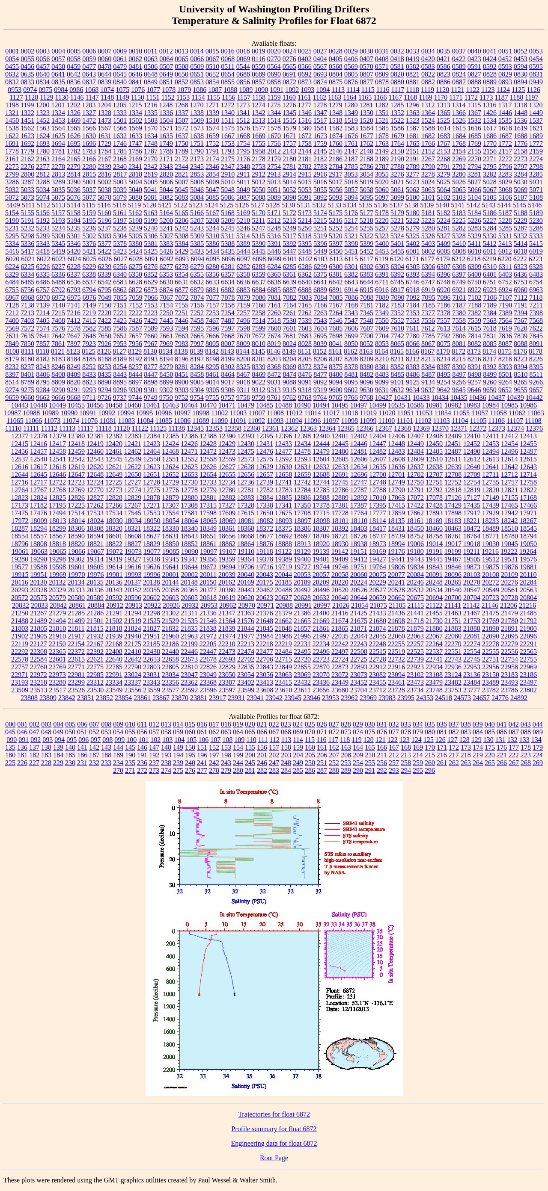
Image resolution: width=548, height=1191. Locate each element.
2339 (104, 166)
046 (22, 732)
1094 (323, 89)
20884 (95, 605)
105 (191, 739)
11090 (219, 420)
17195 (57, 505)
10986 (528, 405)
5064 (443, 189)
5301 (73, 235)
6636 (243, 282)
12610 (434, 459)
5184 (474, 212)
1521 (382, 120)
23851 (85, 697)
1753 (228, 143)
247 (274, 762)
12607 (377, 459)
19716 (264, 566)
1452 (43, 120)
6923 (490, 289)
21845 (264, 628)
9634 (413, 389)
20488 (283, 590)
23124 (453, 674)
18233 (490, 520)
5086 (228, 197)
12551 (170, 459)
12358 (232, 428)
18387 (321, 528)
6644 (366, 282)
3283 (505, 174)
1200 (42, 105)
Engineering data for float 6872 (274, 1143)
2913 (274, 174)
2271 (490, 159)
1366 (459, 112)
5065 (459, 189)
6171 (412, 259)
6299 (320, 266)
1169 (425, 97)
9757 (228, 397)
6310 (490, 266)
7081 (274, 297)
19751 (358, 566)
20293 (19, 590)
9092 (320, 382)
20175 (264, 582)
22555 (490, 651)
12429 (226, 443)
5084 (197, 197)
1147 (91, 97)
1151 (152, 97)
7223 (151, 312)
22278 (490, 643)
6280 (212, 266)
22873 (339, 667)
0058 (73, 58)
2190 (397, 159)
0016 (228, 51)
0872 (289, 82)
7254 (228, 312)
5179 (397, 212)
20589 (95, 597)
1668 (243, 135)
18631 (170, 536)
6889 (320, 289)
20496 (321, 590)
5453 (382, 251)
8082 (474, 343)
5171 (274, 212)
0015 (212, 51)
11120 (121, 428)
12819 (471, 490)
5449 (320, 251)
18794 (528, 536)
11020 (386, 413)
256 (382, 762)
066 (262, 732)
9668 (73, 397)
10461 (151, 405)
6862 (120, 289)
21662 (283, 620)
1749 (166, 143)
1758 (305, 143)
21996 (302, 636)
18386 (302, 528)
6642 (335, 282)
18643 (189, 536)
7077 (213, 297)
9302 (166, 389)
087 (514, 732)
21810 (57, 628)
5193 (58, 220)
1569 (135, 128)
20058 (339, 574)
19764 (377, 566)
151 (202, 747)
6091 (151, 259)
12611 (452, 459)
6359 (258, 274)
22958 (509, 667)
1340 (228, 112)
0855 (228, 82)
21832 (170, 628)
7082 (290, 297)
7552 (397, 320)
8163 (366, 351)
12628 (245, 466)
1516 (305, 120)
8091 (536, 343)
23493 (509, 682)
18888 (283, 543)
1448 (520, 112)
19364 (245, 559)
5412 (490, 243)
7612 (428, 328)
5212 (274, 220)
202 (274, 755)
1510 (212, 120)
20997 (322, 605)
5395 (305, 243)
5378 (120, 243)
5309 (197, 235)
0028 (335, 51)
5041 (151, 189)
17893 (434, 513)
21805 (38, 628)
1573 (197, 128)
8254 (120, 366)
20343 (113, 590)
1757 (289, 143)
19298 (57, 559)
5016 (320, 182)
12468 (170, 451)
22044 (358, 636)
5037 (89, 189)
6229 (89, 266)
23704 (358, 690)
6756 (27, 289)
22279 (509, 643)
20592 (113, 597)
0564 (274, 66)
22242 (339, 643)
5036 (73, 189)
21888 (471, 628)
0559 (258, 66)
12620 (95, 466)
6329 (12, 274)
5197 (120, 220)
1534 (490, 120)
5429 (181, 251)
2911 (243, 174)
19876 (509, 566)
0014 (197, 51)
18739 (396, 536)
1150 (137, 97)
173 (466, 747)
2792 (459, 166)
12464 (151, 451)
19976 (95, 574)
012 (154, 724)
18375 (283, 528)
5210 (243, 220)
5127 (257, 205)
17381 (339, 505)
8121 (58, 351)
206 (322, 755)
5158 (73, 212)
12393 (245, 436)
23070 (321, 674)
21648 (264, 620)
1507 (181, 120)
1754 (243, 143)
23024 (132, 674)
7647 (73, 336)
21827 (151, 628)
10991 (87, 413)
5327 (443, 235)
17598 (208, 513)
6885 (274, 289)
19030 (490, 543)
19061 (20, 551)
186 (82, 755)
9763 (305, 397)
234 (118, 762)
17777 (377, 513)
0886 (443, 82)
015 (190, 724)
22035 (339, 636)
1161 (304, 97)
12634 (358, 466)
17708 (302, 513)
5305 (135, 235)
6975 (74, 297)
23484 (471, 682)
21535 (189, 620)
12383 (132, 436)
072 (334, 732)
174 (478, 747)
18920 (321, 543)
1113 (338, 89)
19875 (490, 566)
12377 (19, 436)
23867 (161, 697)
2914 (289, 174)
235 (130, 762)
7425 (120, 320)
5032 (12, 189)
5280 (428, 228)
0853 (197, 82)
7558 (459, 320)
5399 (366, 243)
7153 (151, 305)
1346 (305, 112)
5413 (505, 243)
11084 (145, 420)
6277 (166, 266)
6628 (135, 282)
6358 (243, 274)
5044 (166, 189)
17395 (377, 505)
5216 (335, 220)
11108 (533, 420)
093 (47, 739)
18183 (452, 520)
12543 (95, 459)
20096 (453, 574)
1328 (104, 112)
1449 (536, 112)
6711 (381, 282)
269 (538, 762)
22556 (509, 651)
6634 (228, 282)
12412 (509, 436)
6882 (228, 289)
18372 (264, 528)
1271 (212, 105)
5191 (27, 220)
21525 (151, 620)
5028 (490, 182)
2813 (58, 174)
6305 (413, 266)
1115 (368, 89)
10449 (57, 405)
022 (274, 724)
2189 (382, 159)
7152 (135, 305)
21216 (527, 605)
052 (94, 732)
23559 (151, 690)
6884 (258, 289)
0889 (490, 82)
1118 (412, 89)
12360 (251, 428)
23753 (453, 690)
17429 (453, 505)
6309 (474, 266)
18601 (113, 536)
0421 (443, 58)
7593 (166, 328)
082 (454, 732)
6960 (520, 289)
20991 (303, 605)
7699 (351, 336)
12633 (339, 466)
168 (406, 747)
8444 (135, 374)
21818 (113, 628)
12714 (528, 474)
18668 (245, 536)
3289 (58, 182)
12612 (471, 459)
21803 (19, 628)
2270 (474, 159)
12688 (321, 474)
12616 (19, 466)
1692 (27, 143)
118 (345, 739)
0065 (181, 58)
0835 (58, 82)
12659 (302, 474)
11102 (423, 420)
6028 (136, 259)
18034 (133, 520)
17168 (528, 497)
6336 (58, 274)
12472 (208, 451)
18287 (19, 528)
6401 (490, 274)
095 (71, 739)
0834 (43, 82)
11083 (126, 420)
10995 (144, 413)
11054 (442, 413)
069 (298, 732)
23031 (151, 674)
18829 (151, 543)
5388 (228, 243)
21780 (509, 620)
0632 (12, 74)
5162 (135, 212)
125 (428, 739)
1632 (120, 135)
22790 (132, 667)
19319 (113, 559)
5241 (166, 228)
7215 (58, 312)
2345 (197, 166)
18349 (208, 528)
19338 (151, 559)
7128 (12, 305)
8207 (335, 359)
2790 (428, 166)
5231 (12, 228)
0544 (243, 66)
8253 (104, 366)
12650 (132, 474)
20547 (471, 590)
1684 (459, 135)
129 (476, 739)
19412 (358, 559)
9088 (289, 382)
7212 (12, 312)
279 (226, 770)
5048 (228, 189)
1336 (166, 112)
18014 (76, 520)
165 (370, 747)
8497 (459, 374)
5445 (258, 251)
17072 (415, 497)
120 (368, 739)
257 (394, 762)
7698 (335, 336)
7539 (305, 320)
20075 (377, 574)
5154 (12, 212)
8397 (12, 374)
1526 (459, 120)
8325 (243, 366)
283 (274, 770)
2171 (166, 159)
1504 (166, 120)
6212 (458, 259)
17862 (415, 513)
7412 (73, 320)
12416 (38, 443)
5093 (335, 197)
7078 (228, 297)
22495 (302, 651)
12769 (76, 490)
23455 (377, 682)
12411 (490, 436)
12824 (38, 497)
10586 (415, 405)
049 (58, 732)
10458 (113, 405)
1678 (382, 135)
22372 (76, 651)
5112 (43, 205)
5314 (243, 235)
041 (502, 724)
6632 (197, 282)
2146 (335, 151)
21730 (434, 620)
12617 (38, 466)
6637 (258, 282)
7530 (289, 320)
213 (406, 755)
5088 (258, 197)
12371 (459, 428)
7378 (443, 312)
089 (538, 732)
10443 (19, 405)
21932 (95, 636)
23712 (377, 690)
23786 (509, 690)
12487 (453, 451)
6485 (27, 282)
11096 (312, 420)
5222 (413, 220)
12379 (57, 436)
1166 (380, 97)
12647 (76, 474)
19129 (302, 551)
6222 (520, 259)
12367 (383, 428)
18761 (453, 536)
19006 (415, 543)
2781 (289, 166)
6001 (413, 251)
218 (466, 755)
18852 (189, 543)
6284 (274, 266)
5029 (505, 182)
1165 (365, 97)
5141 (458, 205)
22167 (95, 643)
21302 (170, 613)
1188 (516, 97)
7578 (73, 328)
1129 (46, 97)
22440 (170, 651)
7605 (335, 328)
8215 (459, 359)
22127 (38, 643)
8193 (151, 359)
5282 (459, 228)
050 (70, 732)
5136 (380, 205)
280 (238, 770)
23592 (189, 690)
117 (333, 739)
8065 (397, 343)
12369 (421, 428)
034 (418, 724)
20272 (490, 582)
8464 (228, 374)
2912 (258, 174)
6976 (89, 297)
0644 (104, 74)
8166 (412, 351)
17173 (19, 505)
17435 (471, 505)
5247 (258, 228)
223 (526, 755)
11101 (404, 420)
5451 (351, 251)
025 (310, 724)
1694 (58, 143)
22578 (19, 659)
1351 (382, 112)
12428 (208, 443)
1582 (335, 128)
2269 (459, 159)
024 (298, 724)
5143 (488, 205)
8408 (58, 374)
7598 (243, 328)
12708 (453, 474)
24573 (462, 697)
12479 (321, 451)
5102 (443, 197)
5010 (228, 182)
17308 (189, 505)
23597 (226, 690)
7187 (459, 305)
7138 (27, 305)
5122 (180, 205)
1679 (397, 135)
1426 (490, 112)
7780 (413, 336)
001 (22, 724)
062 (214, 732)
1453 (58, 120)
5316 (274, 235)
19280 (19, 559)
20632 (321, 597)
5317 (289, 235)
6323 (520, 266)
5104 (474, 197)
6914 (351, 289)
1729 (104, 143)
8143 (227, 351)
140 (70, 747)
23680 (339, 690)
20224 (358, 582)
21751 (453, 620)
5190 (12, 220)
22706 (264, 659)
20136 (113, 582)
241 (202, 762)
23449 (339, 682)
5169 (243, 212)
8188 (104, 359)
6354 (181, 274)
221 (502, 755)
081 (442, 732)
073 (346, 732)
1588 (428, 128)
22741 (434, 659)
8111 (27, 351)
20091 (434, 574)
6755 (12, 289)
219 (478, 755)
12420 (113, 443)
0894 (520, 82)
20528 (396, 590)
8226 (536, 359)
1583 (351, 128)
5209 (228, 220)
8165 (397, 351)
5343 (43, 243)
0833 (27, 82)
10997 (182, 413)
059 (178, 732)
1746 (120, 143)
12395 (264, 436)
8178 (535, 351)
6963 (536, 289)
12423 (151, 443)
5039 (120, 189)
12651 (151, 474)
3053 (351, 174)
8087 (505, 343)
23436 (321, 682)
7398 (536, 312)
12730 (189, 482)
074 (358, 732)
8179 (12, 359)
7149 (89, 305)
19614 (113, 566)
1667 (228, 135)
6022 (43, 259)
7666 (212, 336)
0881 (413, 82)
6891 (335, 289)
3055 (382, 174)
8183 (58, 359)
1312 (428, 105)
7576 (58, 328)
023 (286, 724)
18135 (396, 520)
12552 (189, 459)
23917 (217, 697)
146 (142, 747)
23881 (198, 697)
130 (488, 739)
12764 (19, 490)
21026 (340, 605)
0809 (382, 74)
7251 (181, 312)
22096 (528, 636)
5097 (382, 197)
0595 (536, 66)
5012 (258, 182)
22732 (396, 659)
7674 (274, 336)
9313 (274, 389)
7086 (351, 297)
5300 (58, 235)
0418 (397, 58)
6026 (105, 259)
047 (34, 732)
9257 (474, 382)
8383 (413, 366)
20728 (509, 597)
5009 (212, 182)
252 (334, 762)
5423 (120, 251)
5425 (151, 251)
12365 (345, 428)
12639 (453, 466)
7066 (151, 297)
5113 (58, 205)
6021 (28, 259)
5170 (258, 212)
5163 (151, 212)
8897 (135, 382)
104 (179, 739)
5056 (335, 189)
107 (215, 739)
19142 (339, 551)
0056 (43, 58)
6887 (289, 289)
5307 (166, 235)
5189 (536, 212)
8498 (474, 374)
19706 (245, 566)
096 (83, 739)
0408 (382, 58)
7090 (398, 297)
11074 (71, 420)
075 (370, 732)
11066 (33, 420)
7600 (274, 328)
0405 (335, 58)
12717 (38, 482)
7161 (274, 305)
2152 (428, 151)
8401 (27, 374)
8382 (397, 366)
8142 (212, 351)
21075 (378, 605)
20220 (339, 582)
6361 (289, 274)
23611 (302, 690)
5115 (88, 205)
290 (358, 770)
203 (286, 755)
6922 (474, 289)
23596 (208, 690)
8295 (212, 366)
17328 (245, 505)
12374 (515, 428)
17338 (264, 505)
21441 (415, 613)
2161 (12, 159)
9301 (151, 389)
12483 (396, 451)
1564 (58, 128)
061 (202, 732)
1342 (258, 112)
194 (178, 755)
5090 (289, 197)
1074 (107, 89)
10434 (440, 397)
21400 (321, 613)
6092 (166, 259)
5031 (536, 182)
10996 (163, 413)
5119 (134, 205)
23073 (358, 674)
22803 (151, 667)
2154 (459, 151)
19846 (453, 566)
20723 (490, 597)
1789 (181, 151)
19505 (471, 559)
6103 (321, 259)
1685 (474, 135)
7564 (505, 320)
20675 (415, 597)
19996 (152, 574)
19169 (377, 551)
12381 (95, 436)
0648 (151, 74)
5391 (274, 243)
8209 (366, 359)
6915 (366, 289)
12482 (377, 451)
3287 (27, 182)
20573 (38, 597)
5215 (320, 220)
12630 (283, 466)
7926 (104, 343)
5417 (27, 251)
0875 (335, 82)
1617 (490, 128)
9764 (320, 397)
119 (356, 739)
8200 (243, 359)
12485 (434, 451)
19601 (76, 566)
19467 (453, 559)
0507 (166, 66)
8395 (536, 366)
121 (380, 739)
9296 (120, 389)
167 (394, 747)
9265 (520, 382)
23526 (76, 690)
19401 (321, 559)
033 (406, 724)
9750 (166, 397)
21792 (528, 620)
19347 (189, 559)
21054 (359, 605)
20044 (283, 574)
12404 (377, 436)
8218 (505, 359)
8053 (382, 343)
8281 (181, 366)
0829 (505, 74)
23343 (151, 682)
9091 (305, 382)
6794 (89, 289)
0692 (305, 74)
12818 (453, 490)
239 (178, 762)
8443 (120, 374)
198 (226, 755)
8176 (520, 351)
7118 (535, 297)
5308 (181, 235)
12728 (151, 482)
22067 (434, 636)
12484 (415, 451)
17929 (490, 513)
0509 (197, 66)
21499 (76, 620)
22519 (396, 651)
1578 (274, 128)
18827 (132, 543)
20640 (339, 597)
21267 (38, 613)
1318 (520, 105)
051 (82, 732)
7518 (274, 320)
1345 (289, 112)
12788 (377, 490)
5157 (58, 212)
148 (166, 747)
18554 (19, 536)
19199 (453, 551)
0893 (505, 82)
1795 (243, 151)
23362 (189, 682)
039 (478, 724)
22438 (151, 651)
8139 (196, 351)
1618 (505, 128)
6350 (135, 274)
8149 (289, 351)
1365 (443, 112)
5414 (520, 243)
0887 (459, 82)
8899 (166, 382)
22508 (358, 651)
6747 (428, 282)
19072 (114, 551)
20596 (132, 597)
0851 (166, 82)
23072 (339, 674)
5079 (120, 197)
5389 (243, 243)
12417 (57, 443)
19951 (39, 574)
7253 (212, 312)
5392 (289, 243)
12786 (339, 490)
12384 (151, 436)
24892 (518, 697)
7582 (89, 328)
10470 (208, 405)
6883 (243, 289)
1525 (443, 120)
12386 (189, 436)
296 (430, 770)
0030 (366, 51)
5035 (58, 189)
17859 (396, 513)
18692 (283, 536)
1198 (12, 105)
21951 (151, 636)
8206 (320, 359)
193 (166, 755)
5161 (120, 212)
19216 (490, 551)
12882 (226, 497)
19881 (528, 566)
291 (370, 770)
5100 (413, 197)
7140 (58, 305)
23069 (302, 674)
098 (107, 739)
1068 (91, 89)
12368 (402, 428)
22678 (208, 659)
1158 (258, 97)
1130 (61, 97)
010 (130, 724)
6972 (59, 297)
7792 (443, 336)
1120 (442, 89)
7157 (212, 305)
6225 (27, 266)
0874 (320, 82)
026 (322, 724)
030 (370, 724)
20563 (528, 590)
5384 (181, 243)
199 (238, 755)
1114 (353, 89)
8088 (520, 343)
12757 (509, 482)
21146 (490, 605)
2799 (12, 174)
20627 (283, 597)
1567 (104, 128)
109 (239, 739)
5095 (366, 197)
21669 (321, 620)
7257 (243, 312)
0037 (459, 51)
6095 (213, 259)
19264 (527, 551)
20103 (471, 574)
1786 (135, 151)
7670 (243, 336)
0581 (397, 66)
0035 (443, 51)
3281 (474, 174)
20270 (471, 582)
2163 (43, 159)
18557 (38, 536)
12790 (396, 490)
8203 (274, 359)
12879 (170, 497)
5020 (382, 182)
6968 (28, 297)
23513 (38, 690)
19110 (246, 551)
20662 (396, 597)
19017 (453, 543)
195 (190, 755)
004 (58, 724)
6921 (459, 289)
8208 (351, 359)
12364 (327, 428)
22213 (245, 643)
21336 (208, 613)
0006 (89, 51)
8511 (535, 374)
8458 (197, 374)
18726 (358, 536)
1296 (412, 105)
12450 (434, 443)
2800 (27, 174)
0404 (320, 58)
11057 (479, 413)
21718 (415, 620)
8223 (520, 359)
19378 (264, 559)
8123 (73, 351)
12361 (270, 428)
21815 (95, 628)
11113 (67, 428)
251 (322, 762)
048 (46, 732)
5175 (335, 212)
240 (190, 762)
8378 (351, 366)
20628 (302, 597)
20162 (226, 582)
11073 (52, 420)
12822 (528, 490)
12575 (264, 459)
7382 (474, 312)
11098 (349, 420)
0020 (274, 51)
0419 (413, 58)
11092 (256, 420)
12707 (434, 474)
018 (226, 724)
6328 (536, 266)
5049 (243, 189)
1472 (89, 120)
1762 (366, 143)
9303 (181, 389)
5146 (535, 205)
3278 (428, 174)
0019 (258, 51)
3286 (12, 182)
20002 (189, 574)
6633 (212, 282)
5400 (382, 243)
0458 (58, 66)
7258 (258, 312)
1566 (89, 128)
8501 (505, 374)
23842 (66, 697)
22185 (151, 643)
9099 (382, 382)
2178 (258, 159)
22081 (471, 636)
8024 (289, 343)
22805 (170, 667)
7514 (258, 320)
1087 (215, 89)
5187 (505, 212)
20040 (245, 574)
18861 (208, 543)
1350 (366, 112)
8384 (428, 366)
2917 (335, 174)
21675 (358, 620)
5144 (504, 205)
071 (322, 732)
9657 (536, 389)
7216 (73, 312)
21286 (95, 613)
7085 (336, 297)
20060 (358, 574)
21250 (19, 613)
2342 (151, 166)
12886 (302, 497)
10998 (200, 413)
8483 (382, 374)
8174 (489, 351)
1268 (181, 105)
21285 (76, 613)
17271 (151, 505)
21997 (321, 636)
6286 (305, 266)
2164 (58, 159)
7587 (135, 328)
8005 (212, 343)
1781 (58, 151)
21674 (339, 620)
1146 (76, 97)
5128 (273, 205)
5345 (58, 243)
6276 (151, 266)
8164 (381, 351)
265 (490, 762)
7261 (289, 312)
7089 (382, 297)
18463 (453, 528)
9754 (197, 397)
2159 (536, 151)
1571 (166, 128)
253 (346, 762)
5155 (27, 212)
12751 (434, 482)
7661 (166, 336)
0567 (320, 66)
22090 (490, 636)
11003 (238, 413)
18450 (415, 528)
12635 (377, 466)
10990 (68, 413)
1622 (12, 135)
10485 (264, 405)
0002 (27, 51)
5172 (289, 212)
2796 (505, 166)
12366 (364, 428)
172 (454, 747)
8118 (42, 351)
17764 (358, 513)
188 (106, 755)
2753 (258, 166)
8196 (181, 359)
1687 (505, 135)
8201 (258, 359)
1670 (274, 135)
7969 (166, 343)
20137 (132, 582)
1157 (243, 97)
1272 (227, 105)
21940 (132, 636)
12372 (477, 428)
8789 (27, 382)
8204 (289, 359)
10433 (421, 397)
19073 (133, 551)
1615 (459, 128)
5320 (335, 235)
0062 (135, 58)
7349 (382, 312)
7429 (151, 320)
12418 (76, 443)
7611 (412, 328)
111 (263, 739)
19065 (57, 551)
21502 (113, 620)
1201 (58, 105)
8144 (243, 351)
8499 (490, 374)
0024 (289, 51)
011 (142, 724)
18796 (19, 543)
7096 (444, 297)
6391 (382, 274)
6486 (43, 282)
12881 (208, 497)
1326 (73, 112)
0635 (27, 74)
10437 (496, 397)
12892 (358, 497)
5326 (428, 235)
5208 (212, 220)
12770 (95, 490)
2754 (274, 166)
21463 (453, 613)
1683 (443, 135)
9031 (274, 382)
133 (524, 739)
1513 (258, 120)
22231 (302, 643)
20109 (509, 574)
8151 (304, 351)
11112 (49, 428)
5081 (151, 197)
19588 (38, 566)
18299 (57, 528)
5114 (73, 205)
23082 (377, 674)
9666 (58, 397)
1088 (230, 89)
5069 (520, 189)
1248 (166, 105)
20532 (415, 590)
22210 (226, 643)
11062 (517, 413)
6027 (120, 259)
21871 (358, 628)
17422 (415, 505)
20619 (226, 597)
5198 (135, 220)
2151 (413, 151)
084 (478, 732)
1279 (335, 105)
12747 (358, 482)
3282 (490, 174)
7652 (120, 336)
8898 (151, 382)
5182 (443, 212)
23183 (509, 674)
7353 (413, 312)
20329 (57, 590)
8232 (12, 366)
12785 (321, 490)
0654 (228, 74)
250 (310, 762)
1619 (520, 128)
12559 (226, 459)
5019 (366, 182)
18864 (245, 543)
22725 (358, 659)
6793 (73, 289)
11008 (275, 413)
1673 (320, 135)
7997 (197, 343)
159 (298, 747)
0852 (181, 82)
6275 (135, 266)
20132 (57, 582)
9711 (88, 397)
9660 (27, 397)
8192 (135, 359)
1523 (413, 120)
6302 (366, 266)
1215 (135, 105)
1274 (258, 105)
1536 (520, 120)
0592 (490, 66)
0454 (536, 58)
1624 (43, 135)
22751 (490, 659)
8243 (43, 366)
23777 (471, 690)
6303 (382, 266)
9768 (366, 397)
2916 (320, 174)
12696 (358, 474)
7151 (120, 305)
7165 (305, 305)
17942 (509, 513)
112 (274, 739)
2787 (382, 166)
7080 (259, 297)
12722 (57, 482)
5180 (413, 212)
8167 (428, 351)
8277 (151, 366)
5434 (212, 251)
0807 (366, 74)
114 (298, 739)
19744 (321, 566)
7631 (12, 336)
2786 (366, 166)
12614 (509, 459)
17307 (170, 505)
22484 (283, 651)
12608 (396, 459)
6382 (351, 274)
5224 (443, 220)
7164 (289, 305)
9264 (505, 382)
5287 (520, 228)
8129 (135, 351)
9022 (258, 382)
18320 (113, 528)
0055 (27, 58)
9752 (181, 397)
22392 (95, 651)
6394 (428, 274)
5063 (428, 189)
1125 (518, 89)
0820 (397, 74)
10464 (189, 405)
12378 (38, 436)
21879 (415, 628)
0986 (76, 89)
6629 (151, 282)
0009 (120, 51)
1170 (440, 97)
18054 (170, 520)
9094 (335, 382)
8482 (366, 374)
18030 (114, 520)
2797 (520, 166)
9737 (120, 397)
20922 (152, 605)
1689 (536, 135)
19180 (415, 551)
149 (178, 747)
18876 (264, 543)
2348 (243, 166)
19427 (377, 559)
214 (418, 755)
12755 (490, 482)
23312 (95, 682)
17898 (453, 513)
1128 (31, 97)
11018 (349, 413)
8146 (273, 351)
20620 (245, 597)
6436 (520, 274)
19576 (528, 559)
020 (250, 724)
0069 (243, 58)
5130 (288, 205)
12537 (19, 459)
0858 (274, 82)
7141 (73, 305)
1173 (486, 97)
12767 (38, 490)
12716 (19, 482)
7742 (397, 336)
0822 (428, 74)
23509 (19, 690)
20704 (471, 597)
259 (418, 762)
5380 (135, 243)
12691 (339, 474)
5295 (12, 235)
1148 (107, 97)
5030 (520, 182)
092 (35, 739)
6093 (182, 259)
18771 (490, 536)
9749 (151, 397)
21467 (471, 613)
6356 (212, 274)
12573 (245, 459)
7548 (366, 320)
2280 (89, 166)
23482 (453, 682)
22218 (264, 643)
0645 (120, 74)
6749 (459, 282)
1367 (474, 112)
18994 (396, 543)
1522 (397, 120)
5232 (27, 228)
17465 (509, 505)
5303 (104, 235)
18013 (57, 520)
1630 (89, 135)
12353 (214, 428)
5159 (89, 212)
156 (262, 747)
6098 (259, 259)
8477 (320, 374)
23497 (528, 682)
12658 (283, 474)
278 (214, 770)
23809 (48, 697)
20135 (95, 582)
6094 (197, 259)
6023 (59, 259)
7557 (443, 320)
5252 (335, 228)
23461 (396, 682)
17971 (528, 513)
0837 (89, 82)
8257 (135, 366)
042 (514, 724)
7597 (228, 328)
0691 (289, 74)
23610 (283, 690)
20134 (76, 582)
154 (238, 747)
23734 (415, 690)
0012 (166, 51)
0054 (12, 58)
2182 (320, 159)
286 (310, 770)
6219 (489, 259)
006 (82, 724)
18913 (302, 543)
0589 (459, 66)
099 (119, 739)
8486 (413, 374)
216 (442, 755)
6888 (305, 289)
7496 (243, 320)
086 (502, 732)
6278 (181, 266)
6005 (443, 251)
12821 (509, 490)
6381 (335, 274)
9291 (73, 389)
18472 (471, 528)
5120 (149, 205)
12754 (471, 482)
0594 (520, 66)
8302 (228, 366)
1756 (274, 143)
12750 (415, 482)
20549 (490, 590)
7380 (459, 312)
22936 (453, 667)
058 (166, 732)
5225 (459, 220)
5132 (319, 205)
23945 (292, 697)
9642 (443, 389)
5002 (104, 182)
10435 (459, 397)
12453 (490, 443)
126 (440, 739)
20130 (38, 582)
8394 (520, 366)
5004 (135, 182)
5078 (104, 197)
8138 (181, 351)
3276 (397, 174)
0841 (135, 82)
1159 (273, 97)
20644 (358, 597)
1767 (443, 143)
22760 (38, 667)
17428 (434, 505)
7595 (197, 328)
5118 (119, 205)
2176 (243, 159)
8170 (443, 351)
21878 (396, 628)
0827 (474, 74)
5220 (382, 220)
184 (58, 755)
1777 (536, 143)
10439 (515, 397)
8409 (73, 374)
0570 (366, 66)
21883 (453, 628)
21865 (339, 628)
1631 (104, 135)
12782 (264, 490)
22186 (170, 643)
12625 (189, 466)
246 (262, 762)
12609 (415, 459)
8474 (289, 374)
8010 (258, 343)
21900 (528, 628)
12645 (38, 474)
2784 (335, 166)
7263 (320, 312)
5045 (181, 189)
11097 (330, 420)
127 (452, 739)
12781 (245, 490)
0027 (320, 51)
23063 (283, 674)
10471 (226, 405)
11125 (158, 428)
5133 (334, 205)
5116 (103, 205)
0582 (413, 66)
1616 (474, 128)
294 (406, 770)
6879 (197, 289)
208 (346, 755)
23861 (142, 697)
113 (286, 739)
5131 (303, 205)
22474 (245, 651)
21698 (396, 620)
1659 (212, 135)
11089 (200, 420)
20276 (509, 582)
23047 (189, 674)
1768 (459, 143)
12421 (132, 443)
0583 (428, 66)
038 (466, 724)
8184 (73, 359)
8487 (428, 374)
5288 (536, 228)
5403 (428, 243)
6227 (58, 266)
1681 (413, 135)
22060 (396, 636)
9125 (413, 382)
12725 (113, 482)
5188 (520, 212)
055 (130, 732)
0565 (289, 66)
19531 (509, 559)
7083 (305, 297)
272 (142, 770)
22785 (113, 667)
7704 (382, 336)
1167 (395, 97)
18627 (151, 536)
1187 (501, 97)
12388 (208, 436)
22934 (434, 667)
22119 (19, 643)
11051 (405, 413)
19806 (396, 566)
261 (442, 762)
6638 (274, 282)
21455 (434, 613)
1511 (227, 120)
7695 (320, 336)
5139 (427, 205)
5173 (305, 212)
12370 (440, 428)
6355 (197, 274)
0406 (351, 58)
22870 (321, 667)
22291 (528, 643)
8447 (151, 374)
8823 (89, 382)
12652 (170, 474)
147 (154, 747)
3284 (520, 174)
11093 (275, 420)
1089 (246, 89)
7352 (397, 312)
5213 (289, 220)
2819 (151, 174)
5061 (397, 189)
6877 (181, 289)
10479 (245, 405)
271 (130, 770)
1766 (428, 143)
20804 (528, 597)
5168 (228, 212)
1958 (258, 151)
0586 (443, 66)
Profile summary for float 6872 (273, 1128)
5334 (12, 243)
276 (190, 770)
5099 (397, 197)
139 (58, 747)
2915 (305, 174)
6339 (104, 274)
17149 (490, 497)
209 (358, 755)
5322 (366, 235)
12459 (76, 451)
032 (394, 724)
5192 (43, 220)
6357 (228, 274)
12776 (170, 490)
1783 (89, 151)
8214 (443, 359)
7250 (166, 312)
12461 (113, 451)
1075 (122, 89)
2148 (366, 151)
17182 (38, 505)
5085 (212, 197)
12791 (415, 490)
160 (310, 747)
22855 (302, 667)
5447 (289, 251)
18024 (95, 520)
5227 (490, 220)
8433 (89, 374)
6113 (335, 259)
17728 (339, 513)
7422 (104, 320)
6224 (12, 266)
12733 (208, 482)
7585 (104, 328)
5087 (243, 197)
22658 (170, 659)
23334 (113, 682)
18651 (208, 536)
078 (406, 732)
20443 (245, 590)
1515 (289, 120)
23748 (434, 690)
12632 (321, 466)
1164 (349, 97)
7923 (89, 343)
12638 (434, 466)
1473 (104, 120)
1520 (366, 120)
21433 (377, 613)
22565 (528, 651)
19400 (302, 559)
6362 (305, 274)
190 (130, 755)
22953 (471, 667)
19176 (396, 551)
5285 (505, 228)
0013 (181, 51)
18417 (377, 528)
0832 (12, 82)
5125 (226, 205)
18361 (226, 528)
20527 (377, 590)
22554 (471, 651)
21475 (490, 613)
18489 (490, 528)
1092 (292, 89)
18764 (471, 536)
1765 (413, 143)
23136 (471, 674)
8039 (320, 343)
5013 (274, 182)
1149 (122, 97)
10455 (76, 405)
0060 (104, 58)
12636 (396, 466)
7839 (520, 336)
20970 (246, 605)
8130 (150, 351)
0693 (320, 74)
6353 (166, 274)
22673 (189, 659)
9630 (366, 389)
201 (262, 755)
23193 (19, 682)
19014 (434, 543)
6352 (151, 274)
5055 (320, 189)
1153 (183, 97)
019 (238, 724)
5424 (135, 251)
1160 (289, 97)
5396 (320, 243)
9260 (490, 382)
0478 (104, 66)
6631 (181, 282)
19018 (471, 543)
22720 (302, 659)
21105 (397, 605)
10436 (477, 397)
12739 (264, 482)
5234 (58, 228)
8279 (166, 366)
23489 (490, 682)
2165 (73, 159)
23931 (236, 697)
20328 (38, 590)
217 (454, 755)
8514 (12, 382)
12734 (226, 482)
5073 (27, 197)
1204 (104, 105)
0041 (490, 51)
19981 (114, 574)
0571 (382, 66)
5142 (473, 205)
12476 (264, 451)
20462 (264, 590)
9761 (274, 397)
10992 (106, 413)
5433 (197, 251)
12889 (339, 497)
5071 (536, 189)
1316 (489, 105)
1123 (487, 89)
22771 (76, 667)
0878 (382, 82)
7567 (520, 320)
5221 (397, 220)
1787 (151, 151)
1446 (505, 112)
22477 (264, 651)
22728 (377, 659)
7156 (197, 305)
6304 (397, 266)
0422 (459, 58)
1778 (12, 151)
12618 (57, 466)
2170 (151, 159)
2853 (197, 174)
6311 (505, 266)
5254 (351, 228)
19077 (152, 551)
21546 (208, 620)
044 (538, 724)
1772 (505, 143)
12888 (321, 497)
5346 (73, 243)
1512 (243, 120)
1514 (274, 120)
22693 (226, 659)
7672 (258, 336)
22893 (358, 667)
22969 (528, 667)
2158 (520, 151)
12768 (57, 490)
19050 (528, 543)
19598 (57, 566)
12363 (308, 428)
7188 (474, 305)
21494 (57, 620)
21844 (245, 628)
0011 (150, 51)
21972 (208, 636)
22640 (113, 659)
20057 (321, 574)
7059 (136, 297)
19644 (189, 566)
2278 (58, 166)
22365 (57, 651)
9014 (212, 382)
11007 (256, 413)
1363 (413, 112)
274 (166, 770)
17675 (283, 513)
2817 (120, 174)
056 (142, 732)
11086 (182, 420)
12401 (339, 436)
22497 (339, 651)
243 (226, 762)
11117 (85, 428)
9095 (351, 382)
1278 (320, 105)
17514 (76, 513)
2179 (274, 159)
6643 (351, 282)
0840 (120, 82)
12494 (490, 451)
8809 (58, 382)
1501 (120, 120)
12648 (95, 474)
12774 (132, 490)
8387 (443, 366)
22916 (396, 667)
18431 (396, 528)
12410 (471, 436)
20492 (302, 590)
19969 (57, 574)
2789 (413, 166)
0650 (181, 74)
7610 (397, 328)
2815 (89, 174)
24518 (443, 697)
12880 (189, 497)
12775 (151, 490)
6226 (43, 266)
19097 (208, 551)
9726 (104, 397)
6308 (459, 266)
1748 (151, 143)
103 (167, 739)
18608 (132, 536)
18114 (377, 520)
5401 (397, 243)
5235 (73, 228)
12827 (95, 497)
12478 (302, 451)
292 (382, 770)
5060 (382, 189)
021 (262, 724)
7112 (520, 297)
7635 (27, 336)
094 (59, 739)
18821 (95, 543)
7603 (305, 328)
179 (538, 747)
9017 (228, 382)
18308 (95, 528)
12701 (396, 474)
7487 (228, 320)
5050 (258, 189)
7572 (27, 328)
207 (334, 755)
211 (382, 755)
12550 (151, 459)
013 (166, 724)
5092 (320, 197)
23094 (396, 674)
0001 (12, 51)
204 (298, 755)
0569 (351, 66)
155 (250, 747)
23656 (321, 690)
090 (11, 739)
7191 (520, 305)
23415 (283, 682)
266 (502, 762)
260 (430, 762)
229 (58, 762)
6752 (505, 282)
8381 (382, 366)
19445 (434, 559)
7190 (505, 305)
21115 (415, 605)
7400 (12, 320)
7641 (43, 336)
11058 (498, 413)
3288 (43, 182)
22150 (57, 643)
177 (514, 747)
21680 (377, 620)
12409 (453, 436)
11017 (331, 413)
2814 (73, 174)
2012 (274, 151)
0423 (474, 58)
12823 (19, 497)
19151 (358, 551)
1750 (181, 143)
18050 (152, 520)
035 (430, 724)
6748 (443, 282)
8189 (120, 359)
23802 (528, 690)
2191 (413, 159)
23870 (179, 697)
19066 (76, 551)
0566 (305, 66)
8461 (212, 374)
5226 (474, 220)
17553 (151, 513)
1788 (166, 151)
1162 (319, 97)
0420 (428, 58)
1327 (89, 112)
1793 (228, 151)
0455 (12, 66)
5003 (120, 182)
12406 (396, 436)
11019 (368, 413)
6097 (243, 259)
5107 (520, 197)
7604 (320, 328)
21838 (208, 628)
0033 (413, 51)
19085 (170, 551)
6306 (428, 266)
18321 (132, 528)
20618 (208, 597)
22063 (415, 636)
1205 (119, 105)
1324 (58, 112)
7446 (181, 320)
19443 (415, 559)
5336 (27, 243)
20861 (77, 605)
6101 (290, 259)
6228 (73, 266)
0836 (73, 82)
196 (202, 755)
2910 (228, 174)
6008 (459, 251)
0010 (135, 51)
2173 (197, 159)
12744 (321, 482)
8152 (320, 351)
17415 (396, 505)
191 (142, 755)
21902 (19, 636)
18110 (359, 520)
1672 (305, 135)
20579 (57, 597)
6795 (104, 289)
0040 (474, 51)
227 (34, 762)
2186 (335, 159)
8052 (366, 343)
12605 (339, 459)
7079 (243, 297)
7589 (151, 328)
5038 (104, 189)
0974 (30, 89)
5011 (243, 182)
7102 (475, 297)
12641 (490, 466)
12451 (453, 443)
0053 (536, 51)
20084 (415, 574)
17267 (132, 505)
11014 (312, 413)
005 (70, 724)
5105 (490, 197)
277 (202, 770)
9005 (197, 382)
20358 (170, 590)
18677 (264, 536)
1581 (320, 128)
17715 (321, 513)
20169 (245, 582)
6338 (89, 274)
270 (118, 770)
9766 (351, 397)
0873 (305, 82)
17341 (283, 505)
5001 (89, 182)
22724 (339, 659)
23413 (264, 682)
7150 (104, 305)
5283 (474, 228)
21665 (302, 620)
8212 (413, 359)
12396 (283, 436)
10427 (383, 397)
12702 (415, 474)
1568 (120, 128)
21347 (226, 613)
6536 (73, 282)
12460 (95, 451)
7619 (505, 328)
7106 (490, 297)
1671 (289, 135)
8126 (104, 351)
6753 (520, 282)
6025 (89, 259)
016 (202, 724)
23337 (132, 682)
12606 (358, 459)
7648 (89, 336)
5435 (228, 251)
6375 (320, 274)
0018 (243, 51)
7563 (490, 320)
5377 (104, 243)
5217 (351, 220)
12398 (302, 436)
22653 (151, 659)
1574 (212, 128)
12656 (245, 474)
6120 (397, 259)
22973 (57, 674)
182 (34, 755)
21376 (264, 613)
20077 (396, 574)
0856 (243, 82)
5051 (274, 189)
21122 (434, 605)
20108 (490, 574)
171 (442, 747)
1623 (27, 135)
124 (416, 739)
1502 (135, 120)
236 (142, 762)
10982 (453, 405)
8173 (474, 351)
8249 (73, 366)
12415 (19, 443)
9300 (135, 389)
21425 (358, 613)
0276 (289, 58)
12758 (528, 482)
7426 (135, 320)
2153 (443, 151)
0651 (197, 74)
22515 (377, 651)
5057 (351, 189)
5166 (197, 212)
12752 (453, 482)
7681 (289, 336)
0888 (474, 82)
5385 (197, 243)
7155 (181, 305)
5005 (151, 182)
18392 (339, 528)
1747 (135, 143)
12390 (226, 436)
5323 (382, 235)
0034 (428, 51)
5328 (459, 235)
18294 (38, 528)
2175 (228, 159)
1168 (410, 97)
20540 (453, 590)
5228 (505, 220)
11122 (140, 428)
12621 (113, 466)
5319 (320, 235)
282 (262, 770)
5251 (320, 228)
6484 (12, 282)
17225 (76, 505)
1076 (138, 89)
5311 (227, 235)
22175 (132, 643)
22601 (57, 659)
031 (382, 724)
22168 (113, 643)
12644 (19, 474)
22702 (245, 659)
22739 (415, 659)
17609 (226, 513)
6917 (397, 289)
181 (22, 755)
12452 (471, 443)
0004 (58, 51)
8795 (43, 382)
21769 (490, 620)
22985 (95, 674)
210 (370, 755)
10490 (302, 405)
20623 (264, 597)
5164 (166, 212)
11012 (294, 413)
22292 (19, 651)
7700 (366, 336)
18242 (509, 520)
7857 (43, 343)
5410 (459, 243)
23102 (415, 674)
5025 (443, 182)
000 (10, 724)
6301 (351, 266)
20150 (208, 582)
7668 (228, 336)
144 (118, 747)
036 (442, 724)
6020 (12, 259)
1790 (197, 151)
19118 (264, 551)
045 (10, 732)
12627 (226, 466)
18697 (302, 536)
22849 (283, 667)
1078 (169, 89)
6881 (212, 289)
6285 (289, 266)
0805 (351, 74)
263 (466, 762)
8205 (305, 359)
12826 (76, 497)
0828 (490, 74)
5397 (335, 243)
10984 (490, 405)
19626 (151, 566)
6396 (443, 274)
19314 (95, 559)
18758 (434, 536)
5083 (181, 197)
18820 (76, 543)
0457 (43, 66)
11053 (424, 413)
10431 (402, 397)
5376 (89, 243)
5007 (181, 182)
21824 (132, 628)
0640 (43, 74)
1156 (228, 97)
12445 (339, 443)
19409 (339, 559)
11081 (107, 420)
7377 (428, 312)
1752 (212, 143)
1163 (334, 97)
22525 (415, 651)
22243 (358, 643)
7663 (181, 336)
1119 (427, 89)
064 (238, 732)
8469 (258, 374)
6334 (27, 274)
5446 (274, 251)
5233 (43, 228)
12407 (415, 436)
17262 (95, 505)
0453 (520, 58)
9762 (289, 397)
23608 (264, 690)
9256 (459, 382)
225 (10, 762)
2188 (366, 159)
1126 (533, 89)
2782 (305, 166)
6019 (536, 251)
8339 (258, 366)
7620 (520, 328)
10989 (50, 413)
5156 (43, 212)
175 (490, 747)
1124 (503, 89)
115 (310, 739)
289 (346, 770)
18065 (208, 520)
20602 (151, 597)
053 (106, 732)
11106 (496, 420)
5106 (505, 197)
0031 (382, 51)
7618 (490, 328)
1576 (243, 128)
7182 (382, 305)
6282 (243, 266)
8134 (166, 351)
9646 (474, 389)
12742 (302, 482)
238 (166, 762)
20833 (39, 605)
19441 (396, 559)
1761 (351, 143)
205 (310, 755)
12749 (396, 482)
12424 (170, 443)
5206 (181, 220)
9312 (258, 389)
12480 (339, 451)
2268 (443, 159)
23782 (490, 690)
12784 (302, 490)
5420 (73, 251)
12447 (377, 443)
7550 (382, 320)
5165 (181, 212)
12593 (302, 459)
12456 (19, 451)
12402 (358, 436)
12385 (170, 436)
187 (94, 755)
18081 (246, 520)
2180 (289, 159)
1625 (58, 135)
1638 (197, 135)
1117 (397, 89)
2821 (181, 174)
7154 (166, 305)
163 (346, 747)
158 (286, 747)
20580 (76, 597)
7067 (166, 297)
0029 (351, 51)
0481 (135, 66)
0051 (505, 51)
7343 (351, 312)
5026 (459, 182)
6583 (120, 282)
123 (404, 739)
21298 (151, 613)
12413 (528, 436)
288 (334, 770)
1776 (520, 143)
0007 (104, 51)
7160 (258, 305)
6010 (474, 251)
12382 (113, 436)
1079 (184, 89)
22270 (453, 643)
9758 (243, 397)
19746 (339, 566)
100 (131, 739)
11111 (31, 428)
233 (106, 762)
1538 (12, 128)
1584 (366, 128)
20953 (208, 605)
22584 (38, 659)
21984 (264, 636)
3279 (443, 174)
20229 (377, 582)
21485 (528, 613)
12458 (57, 451)
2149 (382, 151)
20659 (377, 597)
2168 (120, 159)
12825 (57, 497)
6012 (505, 251)
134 (536, 739)
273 (154, 770)
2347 (228, 166)
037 (454, 724)
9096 (366, 382)
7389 (505, 312)
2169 (135, 159)
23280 (57, 682)
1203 (88, 105)
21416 (339, 613)
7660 (151, 336)
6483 (536, 274)
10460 (132, 405)
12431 (264, 443)
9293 (89, 389)
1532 (474, 120)
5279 (413, 228)
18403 (358, 528)
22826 (208, 667)
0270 (274, 58)
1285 (397, 105)
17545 (132, 513)
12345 (195, 428)
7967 (151, 343)
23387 (226, 682)
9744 (135, 397)
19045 (509, 543)
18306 (76, 528)
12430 (245, 443)
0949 (536, 82)
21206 (508, 605)
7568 (536, 320)
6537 (89, 282)
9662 (43, 397)
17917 (471, 513)
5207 (197, 220)
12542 (76, 459)
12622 (132, 466)
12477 (283, 451)
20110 (528, 574)
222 (514, 755)
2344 (181, 166)
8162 (350, 351)
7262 (305, 312)
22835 (245, 667)
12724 (95, 482)
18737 (377, 536)
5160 (104, 212)
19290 (38, 559)
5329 (474, 235)
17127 (471, 497)
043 (526, 724)
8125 (88, 351)
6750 (474, 282)
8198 (212, 359)
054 (118, 732)
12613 (490, 459)
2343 (166, 166)
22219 (283, 643)
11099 (368, 420)
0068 (228, 58)
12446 (358, 443)
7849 (12, 343)
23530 (95, 690)
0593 (505, 66)
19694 (226, 566)
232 (94, 762)
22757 (19, 667)
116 (321, 739)
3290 (73, 182)
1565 (73, 128)
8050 (351, 343)
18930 (339, 543)
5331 (505, 235)
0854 (212, 82)
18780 (509, 536)
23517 (57, 690)
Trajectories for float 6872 (274, 1114)
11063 (535, 413)
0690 (274, 74)
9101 (397, 382)
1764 (397, 143)
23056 (264, 674)
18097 (302, 520)
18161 (414, 520)
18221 (471, 520)
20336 (95, 590)
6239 (104, 266)
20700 (453, 597)
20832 (20, 605)
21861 (321, 628)
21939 (113, 636)
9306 (228, 389)
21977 (245, 636)
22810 (189, 667)
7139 (43, 305)
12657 (264, 474)
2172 (181, 159)
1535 (505, 120)
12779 (208, 490)
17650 (264, 513)
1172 (471, 97)
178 (526, 747)
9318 (305, 389)
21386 (302, 613)
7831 (490, 336)
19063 (39, 551)
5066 (474, 189)
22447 (208, 651)
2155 (474, 151)
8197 (197, 359)
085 (490, 732)
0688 (243, 74)
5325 (413, 235)
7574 (43, 328)
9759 (258, 397)
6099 (274, 259)
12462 (132, 451)
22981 (76, 674)
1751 (197, 143)
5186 (490, 212)
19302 (76, 559)
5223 (428, 220)
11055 (461, 413)
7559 (474, 320)
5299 (43, 235)
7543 (320, 320)
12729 (170, 482)
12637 (415, 466)
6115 (351, 259)
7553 (413, 320)
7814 (474, 336)
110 (251, 739)
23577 (170, 690)
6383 (366, 274)
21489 (38, 620)
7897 (73, 343)
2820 (166, 174)
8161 (335, 351)
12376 (534, 428)
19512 (490, 559)
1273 (243, 105)
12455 (528, 443)
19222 (509, 551)
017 (214, 724)
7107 (505, 297)
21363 (245, 613)
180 (10, 755)
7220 (104, 312)
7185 (428, 305)
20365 (189, 590)
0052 (520, 51)
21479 (509, 613)
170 (430, 747)
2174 (212, 159)
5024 (428, 182)
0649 (166, 74)
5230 (536, 220)
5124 (211, 205)
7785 (428, 336)
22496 (321, 651)
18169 (433, 520)
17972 (20, 520)
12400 (321, 436)
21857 (302, 628)
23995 (405, 697)
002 (34, 724)
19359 (226, 559)
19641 (170, 566)
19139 (321, 551)
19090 (189, 551)
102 (155, 739)
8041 (335, 343)
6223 (535, 259)
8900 (181, 382)
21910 (57, 636)
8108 (12, 351)
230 (70, 762)
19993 (133, 574)
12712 (509, 474)
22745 (471, 659)
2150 (397, 151)
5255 (366, 228)
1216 (150, 105)
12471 (189, 451)
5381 (151, 243)
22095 (509, 636)
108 (227, 739)
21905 (38, 636)
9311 (243, 389)
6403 (505, 274)
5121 (165, 205)
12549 (132, 459)
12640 (471, 466)
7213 (27, 312)
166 (382, 747)
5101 (428, 197)
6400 (474, 274)
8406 (43, 374)
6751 (490, 282)
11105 (478, 420)
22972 (38, 674)
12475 (245, 451)
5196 (104, 220)
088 (526, 732)
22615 (76, 659)
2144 (305, 151)
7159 (243, 305)
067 (274, 732)
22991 (113, 674)
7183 (397, 305)
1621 (536, 128)
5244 (212, 228)
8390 (459, 366)
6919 (428, 289)
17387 (358, 505)
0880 (397, 82)
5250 (305, 228)
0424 (490, 58)
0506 (151, 66)
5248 (274, 228)
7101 (459, 297)
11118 (103, 428)
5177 (366, 212)
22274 (471, 643)
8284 (197, 366)
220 (490, 755)
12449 (415, 443)
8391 (474, 366)
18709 (321, 536)
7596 (212, 328)
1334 (135, 112)
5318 (305, 235)
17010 (377, 497)
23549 (113, 690)
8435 (104, 374)
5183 (459, 212)
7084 (321, 297)
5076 (73, 197)
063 (226, 732)
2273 (520, 159)
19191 (434, 551)
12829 (132, 497)
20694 (434, 597)
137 (34, 747)
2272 (505, 159)
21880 (434, 628)
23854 (123, 697)
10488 (283, 405)
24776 (500, 697)
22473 (226, 651)
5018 (351, 182)
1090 (261, 89)
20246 (415, 582)
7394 (520, 312)
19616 (132, 566)
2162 (27, 159)
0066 (197, 58)
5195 (89, 220)
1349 (351, 112)
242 (214, 762)
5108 (536, 197)
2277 (43, 166)
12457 (38, 451)
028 (346, 724)
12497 (528, 451)
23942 (274, 697)
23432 (302, 682)
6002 (428, 251)
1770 (490, 143)
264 (478, 762)
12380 (76, 436)
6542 (104, 282)
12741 (283, 482)
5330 (490, 235)
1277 (304, 105)
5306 (151, 235)
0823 (443, 74)
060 (190, 732)
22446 (189, 651)
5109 (13, 205)
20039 (226, 574)
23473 (415, 682)
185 (70, 755)
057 (154, 732)
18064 (189, 520)
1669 (258, 135)
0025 (305, 51)
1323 (43, 112)
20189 (302, 582)
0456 (27, 66)
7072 (182, 297)
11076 (89, 420)
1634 (151, 135)
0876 (351, 82)
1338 (197, 112)
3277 (413, 174)
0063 (151, 58)
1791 (212, 151)
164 (358, 747)
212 (394, 755)
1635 (166, 135)
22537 (434, 651)
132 (512, 739)
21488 (19, 620)
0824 (459, 74)
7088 (367, 297)
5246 (243, 228)
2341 (135, 166)
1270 (196, 105)
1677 (366, 135)
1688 (520, 135)
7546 (335, 320)
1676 (351, 135)
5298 (27, 235)
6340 (120, 274)
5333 (536, 235)
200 (250, 755)
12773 (113, 490)
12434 (302, 443)
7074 (197, 297)
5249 (289, 228)
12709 (471, 474)
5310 (212, 235)
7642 (58, 336)
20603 (170, 597)
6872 (135, 289)
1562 (27, 128)
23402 (245, 682)
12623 (151, 466)
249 (298, 762)
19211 (471, 551)
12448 (396, 443)
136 (22, 747)
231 (82, 762)
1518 (335, 120)
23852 (104, 697)
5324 (397, 235)
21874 (377, 628)
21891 (509, 628)
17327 (226, 505)
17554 (170, 513)
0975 (45, 89)
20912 (114, 605)
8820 (73, 382)
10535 (396, 405)
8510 (520, 374)
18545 (528, 528)
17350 (302, 505)
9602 (351, 389)
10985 (509, 405)
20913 (133, 605)
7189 (490, 305)
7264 (335, 312)
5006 (166, 182)
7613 (443, 328)
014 (178, 724)
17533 (95, 513)
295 (418, 770)
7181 (366, 305)
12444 (321, 443)
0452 (505, 58)
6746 (413, 282)
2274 (536, 159)
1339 (212, 112)
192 (154, 755)
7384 (490, 312)
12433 (283, 443)
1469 (73, 120)
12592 (283, 459)
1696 (89, 143)
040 (490, 724)
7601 (289, 328)
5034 (43, 189)
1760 (335, 143)
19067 (95, 551)
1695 (73, 143)
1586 (397, 128)
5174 (320, 212)
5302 (89, 235)
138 (46, 747)
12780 (226, 490)
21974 (226, 636)
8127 (119, 351)
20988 (284, 605)
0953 (14, 89)
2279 (73, 166)
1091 (276, 89)
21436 (396, 613)
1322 (27, 112)
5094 (351, 197)
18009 (39, 520)
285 (298, 770)
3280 (459, 174)
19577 (19, 566)
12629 (264, 466)
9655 (520, 389)
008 (106, 724)
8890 (104, 382)
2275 (12, 166)
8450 (166, 374)
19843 (434, 566)
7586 (120, 328)
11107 (514, 420)
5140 (442, 205)
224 (538, 755)
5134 (350, 205)
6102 (305, 259)
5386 (212, 243)
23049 (208, 674)
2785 (351, 166)
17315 (208, 505)
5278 (397, 228)
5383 (166, 243)
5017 (335, 182)
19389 (283, 559)
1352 (397, 112)
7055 (120, 297)
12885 (283, 497)
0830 (520, 74)
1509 (197, 120)
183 (46, 755)
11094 (293, 420)
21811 (76, 628)
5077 (89, 197)
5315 (258, 235)
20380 (226, 590)
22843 (264, 667)
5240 (151, 228)
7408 (58, 320)
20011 (208, 574)
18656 (226, 536)
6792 (58, 289)
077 (394, 732)
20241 (396, 582)
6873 (151, 289)
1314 (458, 105)
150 (190, 747)
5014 (289, 182)
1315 (474, 105)
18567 (57, 536)
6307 (443, 266)
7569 (12, 328)
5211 (258, 220)
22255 (396, 643)
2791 (443, 166)
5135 (365, 205)
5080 (135, 197)
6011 (489, 251)
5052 (289, 189)
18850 (170, 543)
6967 (12, 297)
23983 (387, 697)
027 (334, 724)
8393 (505, 366)
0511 (227, 66)
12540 (38, 459)
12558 (208, 459)
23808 (29, 697)
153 (226, 747)
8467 (243, 374)
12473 (226, 451)
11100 (386, 420)
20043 (264, 574)
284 (286, 770)
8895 (120, 382)
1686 (490, 135)
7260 (274, 312)
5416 (12, 251)
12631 (302, 466)
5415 (536, 243)
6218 (474, 259)
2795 (490, 166)
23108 (434, 674)
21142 (471, 605)
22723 (321, 659)
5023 (413, 182)
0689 (258, 74)
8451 (181, 374)
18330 (170, 528)
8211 (397, 359)
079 (418, 732)
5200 (166, 220)
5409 (443, 243)
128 (464, 739)
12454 (509, 443)
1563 (43, 128)
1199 (27, 105)
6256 (120, 266)
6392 (397, 274)
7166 (320, 305)
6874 (166, 289)
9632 (397, 389)
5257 (382, 228)
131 (500, 739)
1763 (382, 143)
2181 (305, 159)
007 (94, 724)
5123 (196, 205)
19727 (302, 566)
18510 (509, 528)
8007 (228, 343)
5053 (305, 189)
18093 (283, 520)
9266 (536, 382)
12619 (76, 466)
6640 (305, 282)
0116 (258, 58)
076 (382, 732)
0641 (58, 74)
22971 (19, 674)
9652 (505, 389)
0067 (212, 58)
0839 (104, 82)
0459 (73, 66)
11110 (13, 428)
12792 (434, 490)
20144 (170, 582)
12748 (377, 482)
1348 (335, 112)
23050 (226, 674)
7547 (351, 320)
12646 (57, 474)
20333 (76, 590)
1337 (181, 112)
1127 (16, 97)
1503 (151, 120)
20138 (151, 582)
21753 (471, 620)
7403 (27, 320)
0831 (536, 74)
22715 (283, 659)
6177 (428, 259)
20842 (58, 605)
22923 (415, 667)
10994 (125, 413)
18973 (377, 543)
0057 (58, 58)
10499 (377, 405)
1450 (12, 120)
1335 (151, 112)
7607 (366, 328)
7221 (120, 312)
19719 (283, 566)
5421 (89, 251)
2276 (27, 166)
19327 (132, 559)
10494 (321, 405)
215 (430, 755)
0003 (43, 51)
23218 (38, 682)
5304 (120, 235)
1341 (243, 112)
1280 (350, 105)
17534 (113, 513)
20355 (151, 590)
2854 (212, 174)
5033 (27, 189)
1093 (307, 89)
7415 (89, 320)
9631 (382, 389)
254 (358, 762)
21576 (245, 620)
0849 (151, 82)
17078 (434, 497)
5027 (474, 182)
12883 (245, 497)
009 (118, 724)
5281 (443, 228)
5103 (459, 197)
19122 (283, 551)
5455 (397, 251)
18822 (113, 543)
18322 (151, 528)
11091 (237, 420)
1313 (443, 105)
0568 (335, 66)
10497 (358, 405)
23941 (255, 697)
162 (334, 747)
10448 (38, 405)
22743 (453, 659)
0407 (366, 58)
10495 (339, 405)
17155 (509, 497)
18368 (245, 528)
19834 (415, 566)
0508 (181, 66)
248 (286, 762)
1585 (382, 128)
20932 (190, 605)
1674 (335, 135)
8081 (459, 343)
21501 (95, 620)
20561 (509, 590)
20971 (265, 605)
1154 (198, 97)
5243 (197, 228)
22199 (189, 643)
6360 (274, 274)
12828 (113, 497)
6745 (397, 282)
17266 (113, 505)
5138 (411, 205)
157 (274, 747)
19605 (95, 566)
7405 (43, 320)
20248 (434, 582)
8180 (27, 359)
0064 (166, 58)
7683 (305, 336)
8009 (243, 343)
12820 (490, 490)
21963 (189, 636)
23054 (245, 674)
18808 (38, 543)
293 (394, 770)
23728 (396, 690)
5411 (474, 243)
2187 (351, 159)
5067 (490, 189)
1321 (12, 112)
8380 (366, 366)
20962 (227, 605)
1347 (320, 112)
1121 (457, 89)
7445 (166, 320)
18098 (321, 520)
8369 (289, 366)
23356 (170, 682)
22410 (132, 651)
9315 (289, 389)
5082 (166, 197)
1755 (258, 143)
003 (46, 724)
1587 (413, 128)
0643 (89, 74)
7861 (58, 343)
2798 (536, 166)
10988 (31, 413)
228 (46, 762)
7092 (413, 297)
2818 (135, 174)
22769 (57, 667)
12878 (151, 497)
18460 (434, 528)
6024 (74, 259)
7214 (43, 312)
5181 (428, 212)
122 (392, 739)
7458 (197, 320)
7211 (535, 305)
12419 (95, 443)
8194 (166, 359)
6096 (228, 259)
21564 (226, 620)
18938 (358, 543)
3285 (536, 174)
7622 (536, 328)
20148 (189, 582)
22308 (38, 651)
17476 (38, 513)
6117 (366, 259)
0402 (305, 58)
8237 (27, 366)
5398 (351, 243)
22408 (113, 651)
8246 (58, 366)
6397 (459, 274)
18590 (76, 536)
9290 (58, 389)
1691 (12, 143)
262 (454, 762)
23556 (132, 690)
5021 (397, 182)
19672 (208, 566)
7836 (505, 336)
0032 (397, 51)
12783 (283, 490)
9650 (490, 389)
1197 (531, 97)
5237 (104, 228)
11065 (14, 420)
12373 (496, 428)
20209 (321, 582)
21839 (226, 628)
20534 (434, 590)
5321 (351, 235)
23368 (208, 682)
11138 (176, 428)
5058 (366, 189)
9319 (320, 389)
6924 (505, 289)
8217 (490, 359)
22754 (509, 659)
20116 (19, 582)
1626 (73, 135)
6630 (166, 282)
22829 (226, 667)
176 (502, 747)
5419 (58, 251)
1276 (289, 105)
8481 (351, 374)
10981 (434, 405)
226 (22, 762)
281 (250, 770)
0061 (120, 58)
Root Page (274, 1157)
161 (322, 747)
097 (95, 739)
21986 (283, 636)
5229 (520, 220)
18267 (527, 520)
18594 (95, 536)
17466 (528, 505)
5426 (166, 251)
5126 (242, 205)
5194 (73, 220)
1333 (120, 112)
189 (118, 755)
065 (250, 732)
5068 (505, 189)
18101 (340, 520)
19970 (76, 574)
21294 (132, 613)
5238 (120, 228)
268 (526, 762)
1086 (199, 89)
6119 (381, 259)
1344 (274, 112)
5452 (366, 251)
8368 (274, 366)
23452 (358, 682)
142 (94, 747)
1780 (43, 151)
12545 (113, 459)
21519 (132, 620)
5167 (212, 212)
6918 (413, 289)
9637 (428, 389)
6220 (505, 259)
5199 (151, 220)
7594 (181, 328)
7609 (382, 328)
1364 (428, 112)
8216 (474, 359)
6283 (258, 266)
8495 (443, 374)
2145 (320, 151)
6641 (320, 282)
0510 (212, 66)
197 (214, 755)
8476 (305, 374)
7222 (135, 312)
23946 (311, 697)
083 (466, 732)
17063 (396, 497)
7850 (27, 343)
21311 (189, 613)
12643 (528, 466)
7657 (135, 336)
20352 (132, 590)
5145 (519, 205)
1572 (181, 128)
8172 (458, 351)
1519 (351, 120)
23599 (245, 690)
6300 (335, 266)
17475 (19, 513)
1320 (535, 105)
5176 (351, 212)
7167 (335, 305)
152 (214, 747)
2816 (104, 174)
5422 (104, 251)
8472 (274, 374)
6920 (443, 289)
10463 (170, 405)
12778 (189, 490)
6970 (43, 297)
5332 (520, 235)
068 (286, 732)
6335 (43, 274)
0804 (335, 74)
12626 (208, 466)
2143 (289, 151)
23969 (368, 697)
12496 (509, 451)
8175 (505, 351)
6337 (73, 274)
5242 (181, 228)
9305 (212, 389)
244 (238, 762)
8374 (320, 366)
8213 (428, 359)
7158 (228, 305)
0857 (258, 82)
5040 (135, 189)
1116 (383, 89)
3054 (366, 174)
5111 (28, 205)
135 (10, 747)
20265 (453, 582)
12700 (377, 474)
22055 (377, 636)
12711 (490, 474)
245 (250, 762)
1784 (104, 151)
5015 (305, 182)
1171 (455, 97)
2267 (428, 159)
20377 (208, 590)
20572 (19, 597)
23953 (330, 697)
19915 (20, 574)
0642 (73, 74)
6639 (289, 282)
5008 (197, 182)
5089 (274, 197)
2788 (397, 166)
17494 (57, 513)
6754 (536, 282)
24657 (481, 697)
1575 (228, 128)
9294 (104, 389)
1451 (27, 120)
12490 (471, 451)
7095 (428, 297)
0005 (73, 51)
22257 (415, 643)
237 (154, 762)
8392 (490, 366)
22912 (377, 667)
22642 (132, 659)
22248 (377, 643)
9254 (443, 382)
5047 (212, 189)
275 (178, 770)
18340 (189, 528)
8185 (89, 359)
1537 (536, 120)
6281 (228, 266)
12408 (434, 436)
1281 (366, 105)
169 (418, 747)
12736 (245, 482)
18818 (57, 543)
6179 (443, 259)
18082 (265, 520)
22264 (434, 643)
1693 (43, 143)
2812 (43, 174)
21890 (490, 628)
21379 (283, 613)
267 (514, 762)
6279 (197, 266)
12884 (264, 497)
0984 (61, 89)
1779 (27, 151)
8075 (443, 343)
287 (322, 770)
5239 (135, 228)
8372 (305, 366)
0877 (366, 82)
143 (106, 747)
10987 (12, 413)
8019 (274, 343)
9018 (243, 382)
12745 (339, 482)
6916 (382, 289)
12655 (226, 474)
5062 (413, 189)
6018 (520, 251)
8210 (382, 359)
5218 (366, 220)
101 (143, 739)
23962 (349, 697)
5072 (12, 197)
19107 (227, 551)
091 (23, 739)
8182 (43, 359)
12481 (358, 451)
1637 (181, 135)
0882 (428, 82)
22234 (321, 643)
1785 (120, 151)
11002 (219, 413)
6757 (43, 289)
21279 (57, 613)
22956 (490, 667)
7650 (104, 336)
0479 (120, 66)
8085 (490, 343)
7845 (536, 336)
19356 (208, 559)
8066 (413, 343)
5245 (228, 228)
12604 (321, 459)
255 (370, 762)
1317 (505, 105)
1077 (153, 89)
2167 (104, 159)
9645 (459, 389)
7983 (181, 343)
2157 (505, 151)
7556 (428, 320)
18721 (339, 536)
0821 (413, 74)
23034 (170, 674)
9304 (197, 389)
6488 (58, 282)
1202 (73, 105)
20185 (283, 582)
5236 (89, 228)
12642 (509, 466)
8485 (397, 374)
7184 (413, 305)
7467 (212, 320)
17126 (453, 497)
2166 (89, 159)
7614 (459, 328)
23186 (528, 674)
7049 (105, 297)
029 (358, 724)
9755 (212, 397)
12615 (528, 459)
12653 (189, 474)
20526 (358, 590)
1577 (258, 128)
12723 (76, 482)
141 (82, 747)
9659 (12, 397)
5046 (197, 189)
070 (310, 732)
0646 (135, 74)
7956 (135, 343)
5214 (305, 220)
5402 (413, 243)
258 (406, 762)
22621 (95, 659)
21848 (283, 628)
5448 (305, 251)
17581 (189, 513)
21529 (170, 620)
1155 (213, 97)
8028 (305, 343)
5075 (58, 197)
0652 (212, 74)
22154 (76, 643)
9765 (335, 397)
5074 (43, 197)
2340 (120, 166)
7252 (197, 312)
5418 (43, 251)
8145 (258, 351)
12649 (113, 474)
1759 (320, 143)
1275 (273, 105)
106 (203, 739)
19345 (170, 559)
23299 (76, 682)
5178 (382, 212)
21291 (113, 613)
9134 (428, 382)
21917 (76, 636)
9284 (43, 389)
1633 (135, 135)
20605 (189, 597)
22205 (208, 643)
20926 (171, 605)
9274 (12, 389)
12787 (358, 490)
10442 (534, 397)
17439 (490, 505)
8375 (335, 366)
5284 (490, 228)
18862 (226, 543)
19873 (471, 566)
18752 (415, 536)
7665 (197, 336)
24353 (424, 697)
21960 (170, 636)
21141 (452, 605)
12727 (132, 482)
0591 (474, 66)
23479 (434, 682)
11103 (441, 420)
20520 (339, 590)
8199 (228, 359)
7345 (366, 312)
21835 (189, 628)
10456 (95, 405)
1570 (151, 128)
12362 (289, 428)
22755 (528, 659)
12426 (189, 443)
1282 (381, 105)
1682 (428, 135)
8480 (335, 374)
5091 (305, 197)
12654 (208, 474)
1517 (320, 120)
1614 (443, 128)
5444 (243, 251)
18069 (227, 520)
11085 (163, 420)
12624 (170, 466)
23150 (490, 674)
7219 (89, 312)
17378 (321, 505)
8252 (89, 366)
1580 (305, 128)
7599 (258, 328)
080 (430, 732)
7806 (459, 336)
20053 (302, 574)
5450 (335, 251)
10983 (471, 405)
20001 (170, 574)
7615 (474, 328)
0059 (89, 58)
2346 (212, 166)
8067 (428, 343)
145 (130, 747)
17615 (245, 513)
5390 (258, 243)
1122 (473, 89)
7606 (351, 328)
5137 (396, 205)
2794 (474, 166)
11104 (460, 420)
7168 (351, 305)
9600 (335, 389)
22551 (453, 651)
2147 (351, 151)
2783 (320, 166)
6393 (413, 274)
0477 (89, 66)
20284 (528, 582)
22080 (453, 636)
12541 (57, 459)
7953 (120, 343)
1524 (428, 120)
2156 (490, 151)
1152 (167, 97)
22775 (95, 667)
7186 (443, 305)
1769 (474, 143)
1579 (289, 128)
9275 (27, 389)
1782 (73, 151)
